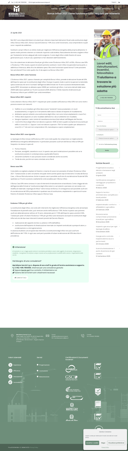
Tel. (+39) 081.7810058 (17, 2)
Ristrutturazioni (82, 9)
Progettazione (44, 365)
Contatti (97, 9)
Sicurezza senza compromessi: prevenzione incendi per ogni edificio (106, 217)
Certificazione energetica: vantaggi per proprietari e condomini (106, 182)
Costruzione (43, 371)
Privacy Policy (105, 447)
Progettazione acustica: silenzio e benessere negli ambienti (105, 170)
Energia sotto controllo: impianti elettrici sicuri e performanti (105, 238)
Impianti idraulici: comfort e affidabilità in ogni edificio (106, 205)
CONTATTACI (20, 278)
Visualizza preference (116, 443)
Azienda (54, 9)
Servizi (61, 9)
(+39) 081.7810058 (106, 98)
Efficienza (16, 371)
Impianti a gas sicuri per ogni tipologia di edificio (106, 227)
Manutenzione (44, 377)
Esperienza (17, 365)
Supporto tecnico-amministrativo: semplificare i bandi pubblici (107, 195)
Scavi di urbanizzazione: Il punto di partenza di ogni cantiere (105, 251)
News (91, 9)
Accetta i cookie (92, 443)
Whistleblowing (108, 9)
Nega (103, 443)
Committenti (69, 9)
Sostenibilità (17, 382)
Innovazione (17, 376)
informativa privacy (111, 144)
